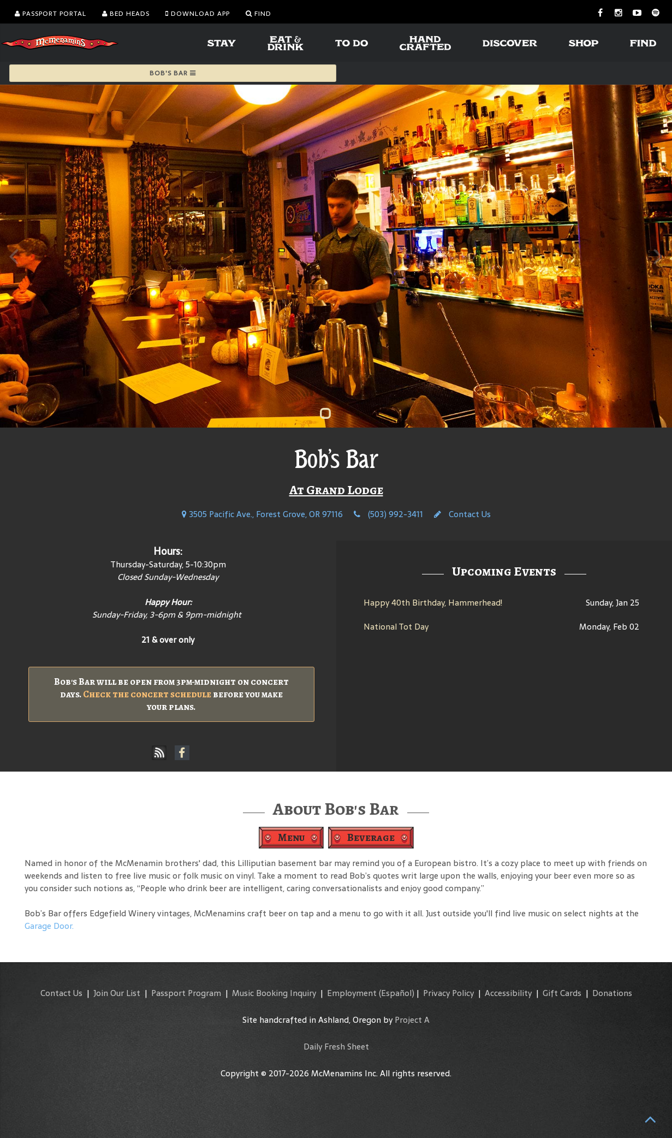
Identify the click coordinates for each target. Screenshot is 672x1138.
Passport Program (186, 993)
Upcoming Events (504, 571)
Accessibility (508, 993)
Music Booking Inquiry (274, 993)
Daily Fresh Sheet (336, 1046)
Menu (291, 837)
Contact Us (462, 514)
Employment (352, 993)
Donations (612, 993)
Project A (412, 1020)
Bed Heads (126, 13)
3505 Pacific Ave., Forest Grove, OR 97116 (262, 514)
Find (258, 13)
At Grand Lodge (336, 490)
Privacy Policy (448, 993)
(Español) (396, 993)
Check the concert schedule (147, 694)
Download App (197, 13)
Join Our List (116, 993)
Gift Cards (562, 993)
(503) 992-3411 (388, 514)
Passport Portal (50, 13)
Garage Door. (49, 926)
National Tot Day (396, 626)
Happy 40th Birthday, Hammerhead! (433, 602)
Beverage (371, 837)
